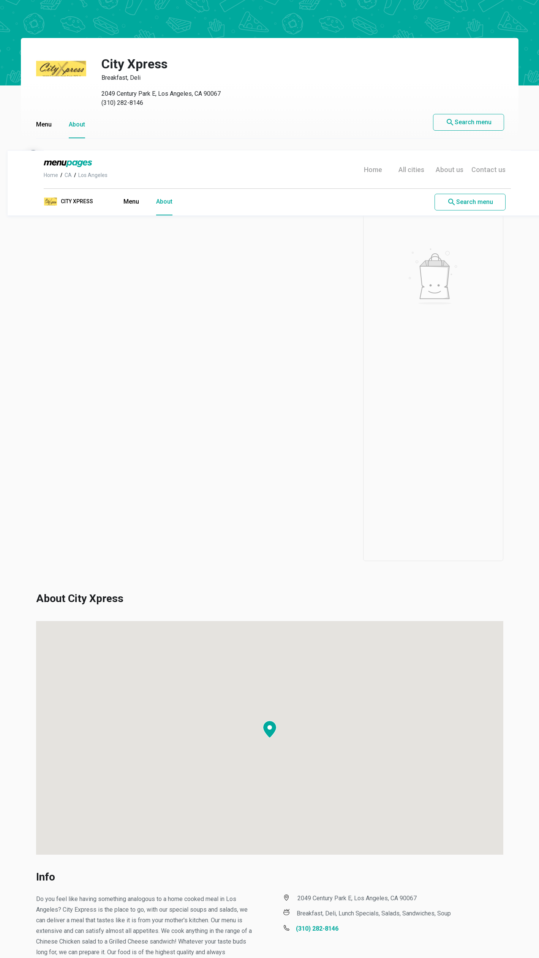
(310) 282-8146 (309, 778)
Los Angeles (85, 25)
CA (60, 25)
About (157, 51)
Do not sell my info (349, 923)
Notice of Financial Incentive (267, 923)
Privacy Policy (191, 923)
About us (442, 19)
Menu (123, 51)
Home (43, 25)
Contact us (481, 19)
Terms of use (136, 923)
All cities (404, 19)
